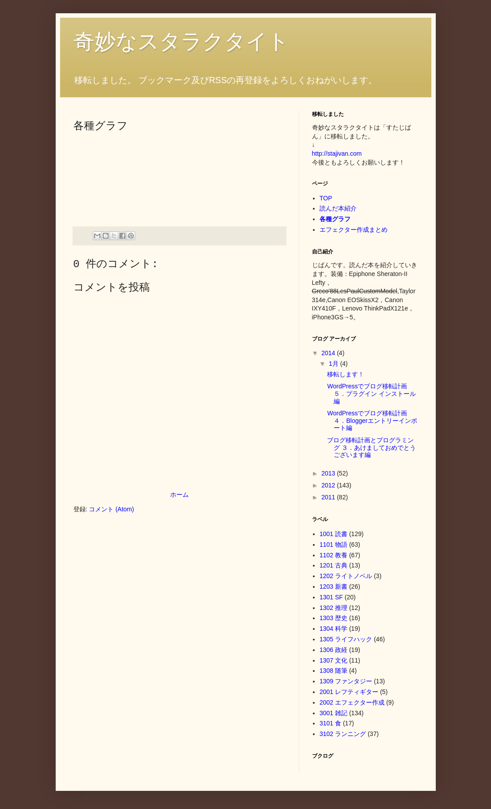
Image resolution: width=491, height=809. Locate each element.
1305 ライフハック (346, 639)
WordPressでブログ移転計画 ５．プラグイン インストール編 (371, 394)
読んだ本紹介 (338, 208)
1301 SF (331, 597)
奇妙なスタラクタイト (181, 41)
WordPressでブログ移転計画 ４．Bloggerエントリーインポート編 (372, 421)
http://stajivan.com (337, 153)
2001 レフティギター (349, 691)
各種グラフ (335, 218)
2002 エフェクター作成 (352, 702)
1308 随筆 (333, 670)
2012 (329, 485)
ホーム (179, 494)
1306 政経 (333, 649)
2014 (329, 353)
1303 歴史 (333, 617)
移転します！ (345, 374)
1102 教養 (333, 555)
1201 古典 (333, 565)
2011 (329, 497)
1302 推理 (333, 607)
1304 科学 (333, 628)
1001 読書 (333, 533)
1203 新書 (333, 586)
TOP (326, 198)
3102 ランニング (343, 733)
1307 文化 (333, 660)
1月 (334, 363)
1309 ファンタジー (346, 681)
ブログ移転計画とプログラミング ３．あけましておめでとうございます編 (371, 448)
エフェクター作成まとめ (354, 229)
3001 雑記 (333, 713)
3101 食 (330, 723)
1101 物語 (333, 544)
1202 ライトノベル (346, 575)
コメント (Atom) (111, 509)
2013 (329, 473)
